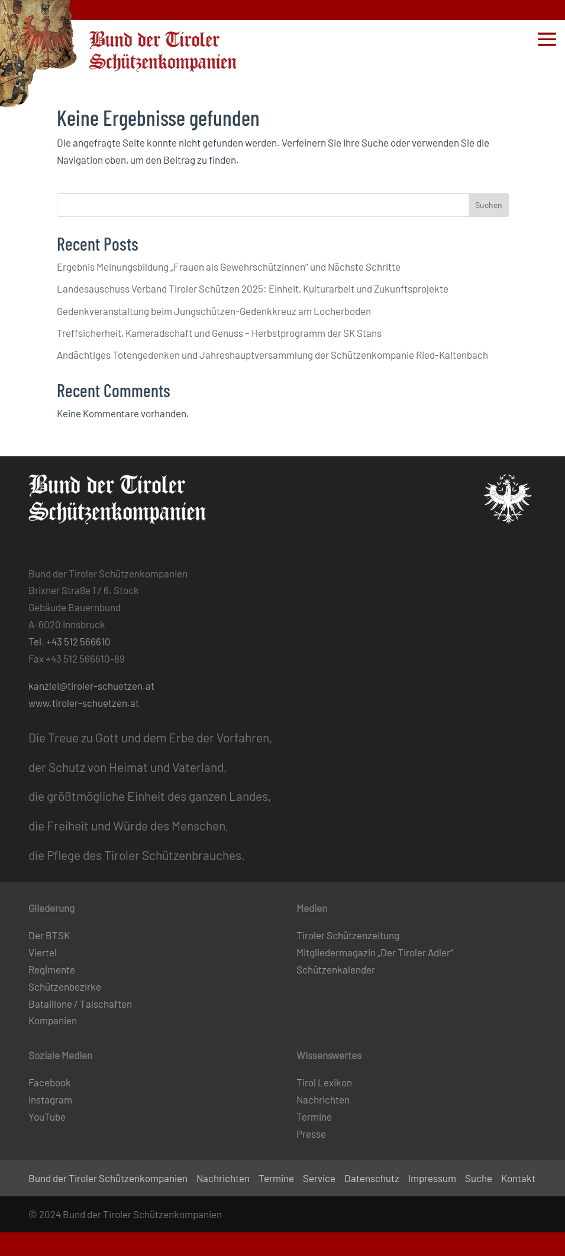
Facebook (49, 1082)
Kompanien (52, 1020)
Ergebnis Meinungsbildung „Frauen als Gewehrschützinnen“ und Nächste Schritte (229, 266)
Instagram (50, 1099)
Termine (314, 1116)
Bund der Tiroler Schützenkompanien (108, 1178)
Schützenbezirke (64, 986)
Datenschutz (371, 1178)
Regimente (51, 969)
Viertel (42, 952)
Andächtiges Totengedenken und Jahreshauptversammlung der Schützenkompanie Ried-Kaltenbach (272, 355)
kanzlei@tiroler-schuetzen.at (91, 686)
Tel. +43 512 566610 (69, 641)
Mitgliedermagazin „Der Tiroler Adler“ (374, 952)
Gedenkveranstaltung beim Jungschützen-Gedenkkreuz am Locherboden (214, 311)
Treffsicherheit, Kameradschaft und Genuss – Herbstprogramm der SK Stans (219, 333)
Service (319, 1178)
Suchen (488, 205)
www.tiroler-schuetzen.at (83, 703)
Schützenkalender (335, 969)
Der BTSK (49, 935)
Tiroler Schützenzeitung (347, 935)
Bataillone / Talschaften (80, 1004)
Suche (478, 1178)
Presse (311, 1134)
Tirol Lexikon (324, 1082)
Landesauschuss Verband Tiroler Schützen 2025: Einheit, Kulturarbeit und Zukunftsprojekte (252, 288)
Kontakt (518, 1178)
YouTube (47, 1116)
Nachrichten (323, 1099)
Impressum (432, 1178)
